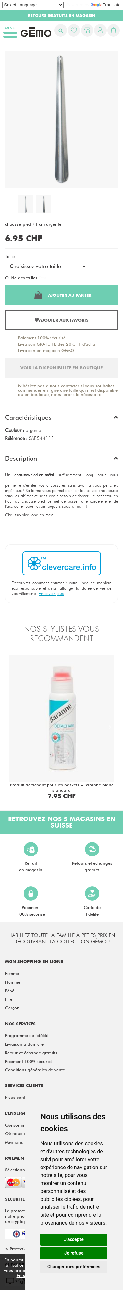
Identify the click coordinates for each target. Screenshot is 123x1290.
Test (42, 277)
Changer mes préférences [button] (73, 1266)
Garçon (12, 1007)
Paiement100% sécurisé (31, 901)
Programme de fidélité (26, 1035)
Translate (106, 4)
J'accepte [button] (74, 1239)
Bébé (9, 990)
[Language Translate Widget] (33, 5)
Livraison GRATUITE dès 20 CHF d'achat (57, 344)
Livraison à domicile (24, 1044)
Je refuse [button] (73, 1253)
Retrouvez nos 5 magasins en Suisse (61, 822)
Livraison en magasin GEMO (46, 350)
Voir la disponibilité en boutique (61, 367)
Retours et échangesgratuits (92, 857)
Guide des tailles (21, 277)
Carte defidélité (92, 901)
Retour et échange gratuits (31, 1052)
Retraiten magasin (30, 857)
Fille (8, 999)
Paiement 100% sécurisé (42, 337)
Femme (12, 973)
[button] (61, 419)
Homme (12, 982)
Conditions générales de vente (35, 1069)
